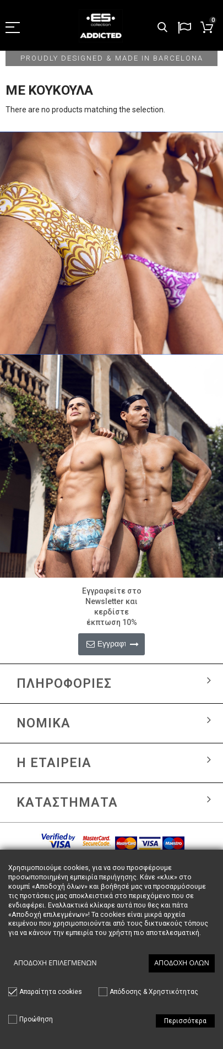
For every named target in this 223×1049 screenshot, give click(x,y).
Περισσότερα (185, 1021)
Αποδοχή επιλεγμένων (55, 963)
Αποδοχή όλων (181, 963)
